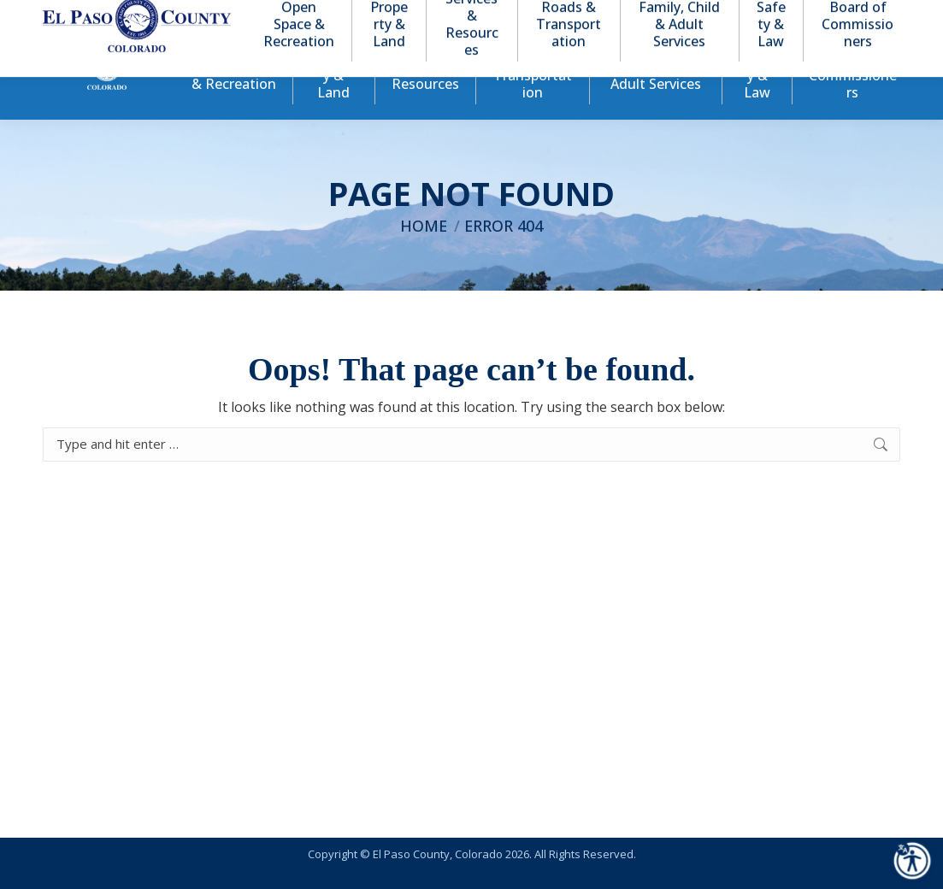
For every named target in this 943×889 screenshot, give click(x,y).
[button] (816, 16)
